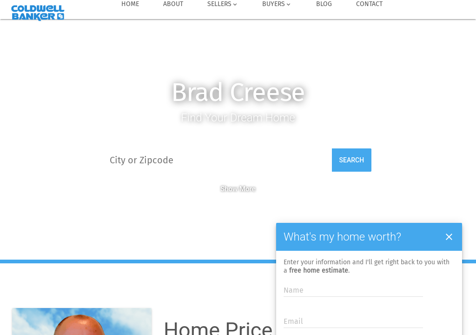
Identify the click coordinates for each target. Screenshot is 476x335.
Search (352, 160)
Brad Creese (238, 92)
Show (229, 189)
